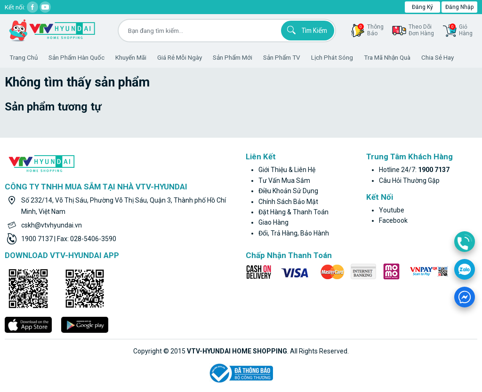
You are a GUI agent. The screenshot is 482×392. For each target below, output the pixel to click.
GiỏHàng (461, 30)
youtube (391, 210)
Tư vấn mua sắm (284, 180)
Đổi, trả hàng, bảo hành (293, 233)
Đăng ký (422, 7)
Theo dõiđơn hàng (421, 30)
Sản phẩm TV (281, 57)
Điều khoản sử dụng (288, 191)
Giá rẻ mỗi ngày (179, 57)
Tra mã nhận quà (387, 57)
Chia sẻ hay (437, 57)
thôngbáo (371, 30)
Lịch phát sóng (332, 57)
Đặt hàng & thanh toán (293, 212)
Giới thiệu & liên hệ (286, 169)
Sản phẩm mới (232, 57)
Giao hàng (273, 222)
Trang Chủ (23, 57)
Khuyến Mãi (130, 57)
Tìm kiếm (305, 30)
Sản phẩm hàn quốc (76, 57)
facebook (393, 220)
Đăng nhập (459, 7)
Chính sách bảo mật (288, 201)
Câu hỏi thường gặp (409, 180)
